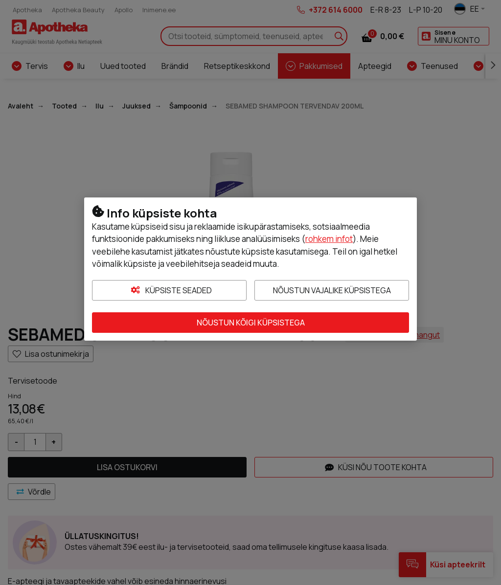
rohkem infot (329, 238)
